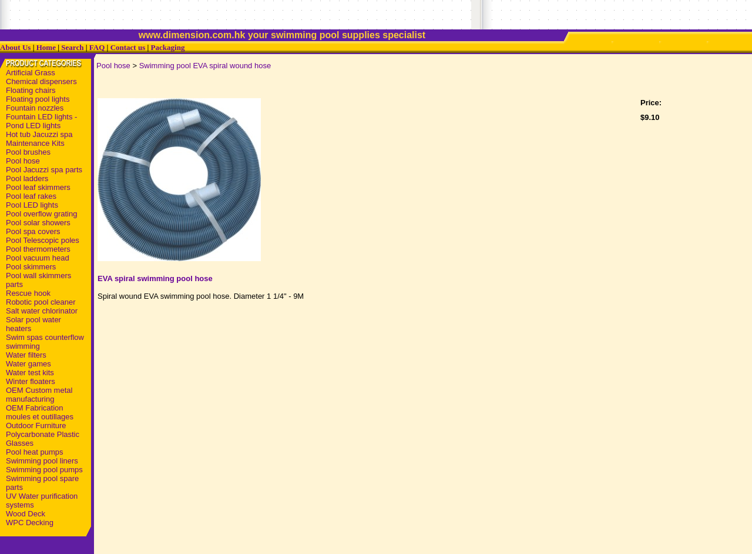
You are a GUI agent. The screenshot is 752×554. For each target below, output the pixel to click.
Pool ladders (27, 178)
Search (72, 47)
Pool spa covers (33, 231)
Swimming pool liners (42, 460)
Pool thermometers (38, 249)
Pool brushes (28, 152)
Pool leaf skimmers (38, 187)
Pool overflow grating (41, 213)
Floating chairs (31, 90)
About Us (15, 47)
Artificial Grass (30, 72)
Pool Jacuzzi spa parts (44, 169)
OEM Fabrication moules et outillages (39, 412)
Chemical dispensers (41, 81)
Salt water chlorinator (42, 310)
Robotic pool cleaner (41, 302)
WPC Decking (29, 522)
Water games (28, 363)
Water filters (26, 355)
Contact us (128, 47)
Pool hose (23, 160)
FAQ (97, 47)
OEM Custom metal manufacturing (39, 394)
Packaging (168, 47)
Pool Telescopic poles (42, 240)
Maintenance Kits (35, 143)
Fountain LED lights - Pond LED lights (41, 121)
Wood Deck (25, 513)
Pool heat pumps (34, 452)
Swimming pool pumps (44, 469)
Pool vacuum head (37, 257)
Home (46, 47)
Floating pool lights (37, 99)
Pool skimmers (31, 266)
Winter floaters (30, 381)
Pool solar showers (38, 222)
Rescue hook (28, 293)
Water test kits (30, 372)
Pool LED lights (32, 205)
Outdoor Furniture (36, 425)
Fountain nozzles (34, 108)
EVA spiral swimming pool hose (155, 278)
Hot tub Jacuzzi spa (39, 134)
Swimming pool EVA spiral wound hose (205, 65)
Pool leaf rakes (31, 196)
